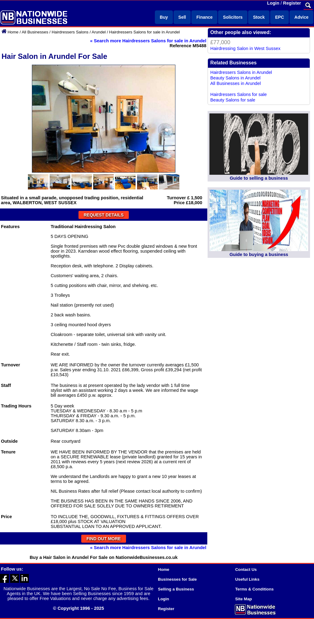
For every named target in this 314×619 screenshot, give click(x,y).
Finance (204, 17)
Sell (182, 17)
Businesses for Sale (177, 579)
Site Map (243, 599)
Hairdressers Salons (70, 32)
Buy (164, 17)
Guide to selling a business (259, 178)
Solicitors (233, 17)
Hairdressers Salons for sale (238, 94)
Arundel (99, 32)
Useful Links (247, 579)
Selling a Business (176, 589)
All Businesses (35, 32)
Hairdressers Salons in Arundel (241, 72)
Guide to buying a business (258, 254)
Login (273, 3)
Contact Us (246, 569)
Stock (259, 17)
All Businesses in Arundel (235, 83)
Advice (301, 17)
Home (13, 32)
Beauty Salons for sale (232, 99)
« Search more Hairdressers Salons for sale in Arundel (148, 40)
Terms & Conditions (254, 589)
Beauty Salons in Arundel (235, 77)
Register (292, 3)
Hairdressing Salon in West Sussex (245, 48)
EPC (279, 17)
